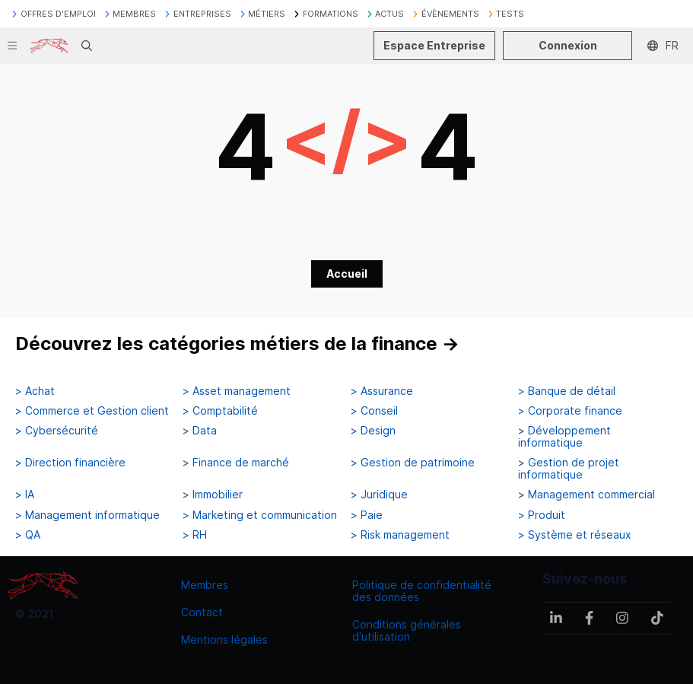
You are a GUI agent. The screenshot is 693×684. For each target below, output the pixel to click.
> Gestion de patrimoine (413, 463)
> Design (373, 431)
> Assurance (382, 391)
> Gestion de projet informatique (568, 469)
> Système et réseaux (574, 535)
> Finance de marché (236, 463)
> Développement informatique (564, 437)
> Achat (35, 391)
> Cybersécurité (56, 431)
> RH (195, 535)
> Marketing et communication (260, 515)
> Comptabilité (220, 411)
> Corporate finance (570, 411)
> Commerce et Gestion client (92, 411)
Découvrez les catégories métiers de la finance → (237, 343)
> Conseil (374, 411)
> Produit (541, 515)
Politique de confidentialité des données (421, 590)
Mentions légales (224, 639)
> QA (27, 535)
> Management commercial (586, 494)
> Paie (367, 515)
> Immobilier (213, 494)
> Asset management (237, 391)
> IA (24, 494)
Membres (204, 584)
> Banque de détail (566, 391)
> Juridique (379, 494)
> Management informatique (87, 515)
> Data (200, 431)
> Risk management (400, 535)
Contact (202, 612)
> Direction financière (70, 463)
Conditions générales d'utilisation (406, 630)
